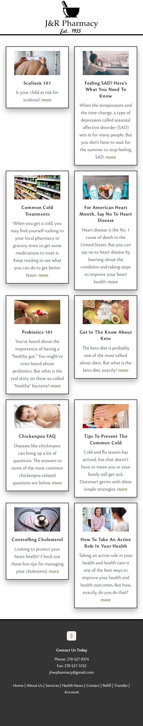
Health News (72, 685)
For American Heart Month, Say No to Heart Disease (105, 214)
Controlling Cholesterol (37, 539)
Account (71, 692)
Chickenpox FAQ (37, 436)
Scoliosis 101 (37, 83)
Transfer (121, 685)
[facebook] (71, 636)
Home (18, 685)
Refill (107, 685)
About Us (34, 685)
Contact (93, 685)
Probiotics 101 (37, 332)
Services (52, 685)
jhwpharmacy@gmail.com (71, 672)
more (46, 100)
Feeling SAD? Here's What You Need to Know (106, 89)
